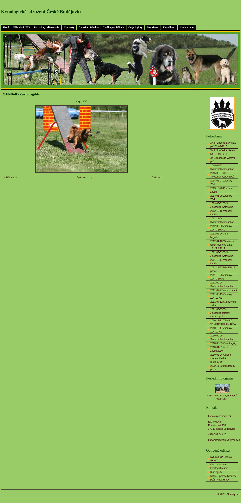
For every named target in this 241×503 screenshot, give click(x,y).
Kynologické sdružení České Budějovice (41, 11)
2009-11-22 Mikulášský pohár (222, 368)
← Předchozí (10, 177)
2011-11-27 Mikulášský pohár (222, 269)
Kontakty (69, 27)
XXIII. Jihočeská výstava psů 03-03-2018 (223, 144)
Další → (156, 177)
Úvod (6, 27)
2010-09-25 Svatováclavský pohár (222, 337)
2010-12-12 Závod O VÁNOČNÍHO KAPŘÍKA (223, 322)
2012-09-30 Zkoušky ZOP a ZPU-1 (221, 228)
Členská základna (89, 27)
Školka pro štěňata (113, 27)
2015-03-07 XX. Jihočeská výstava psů (222, 175)
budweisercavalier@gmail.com (224, 440)
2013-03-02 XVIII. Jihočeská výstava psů (222, 205)
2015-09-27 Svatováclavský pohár (222, 167)
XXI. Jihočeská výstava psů (222, 160)
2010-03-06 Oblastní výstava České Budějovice (221, 358)
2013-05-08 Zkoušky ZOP (221, 197)
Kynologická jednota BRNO (221, 459)
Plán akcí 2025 (21, 27)
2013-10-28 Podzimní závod (221, 190)
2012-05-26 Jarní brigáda (219, 235)
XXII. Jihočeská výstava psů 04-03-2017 (223, 152)
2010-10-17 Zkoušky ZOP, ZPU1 (221, 330)
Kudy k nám (187, 27)
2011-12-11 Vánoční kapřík (221, 262)
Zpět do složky (84, 177)
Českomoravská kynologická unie (219, 466)
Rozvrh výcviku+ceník (46, 27)
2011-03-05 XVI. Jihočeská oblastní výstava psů (220, 313)
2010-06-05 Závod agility (223, 343)
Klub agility (216, 472)
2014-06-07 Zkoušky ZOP (221, 182)
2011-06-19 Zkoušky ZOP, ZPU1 (221, 296)
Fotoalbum (169, 27)
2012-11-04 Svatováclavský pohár (222, 220)
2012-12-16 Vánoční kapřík (221, 213)
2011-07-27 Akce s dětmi (223, 290)
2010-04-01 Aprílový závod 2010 (221, 349)
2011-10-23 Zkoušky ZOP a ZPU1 (221, 277)
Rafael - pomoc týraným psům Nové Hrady (223, 478)
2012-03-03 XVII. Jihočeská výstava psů (222, 254)
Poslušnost (153, 27)
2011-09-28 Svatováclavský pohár (222, 284)
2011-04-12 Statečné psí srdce (223, 303)
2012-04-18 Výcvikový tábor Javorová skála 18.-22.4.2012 (222, 245)
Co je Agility (135, 27)
